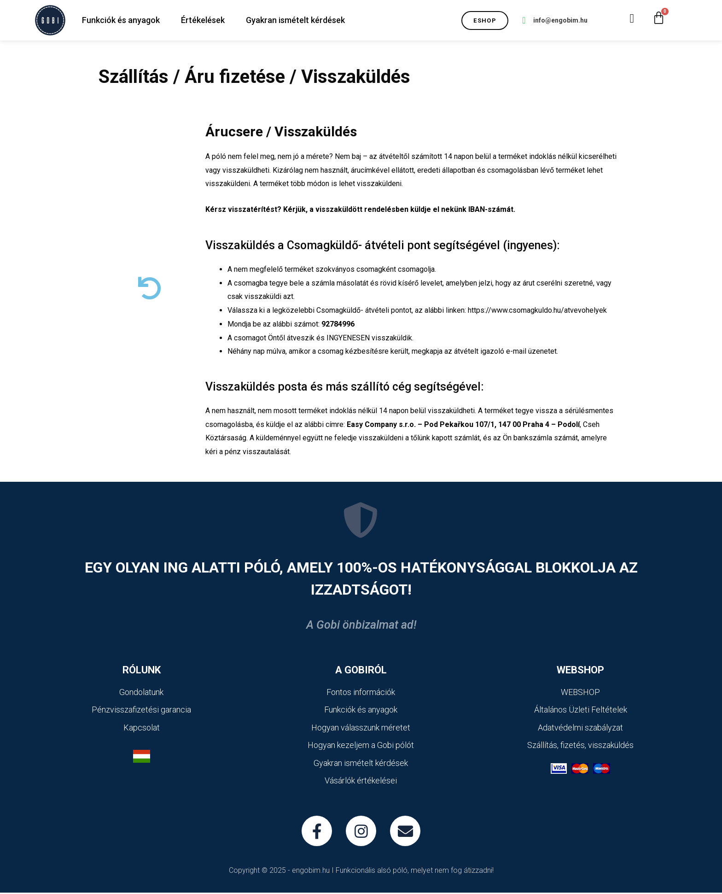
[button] (484, 20)
